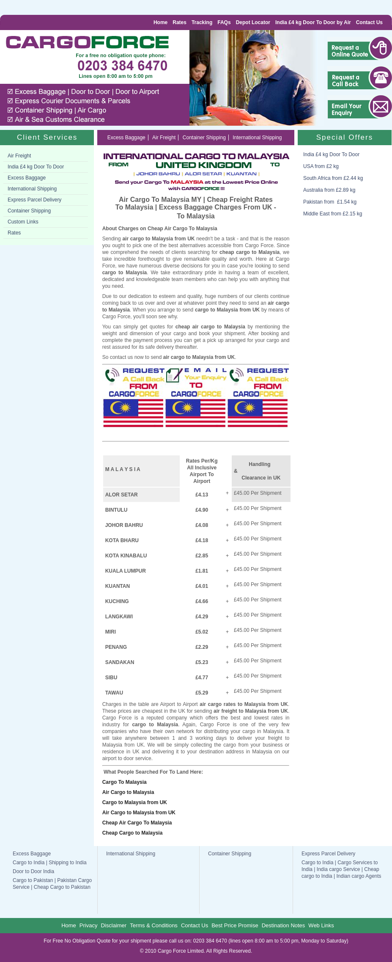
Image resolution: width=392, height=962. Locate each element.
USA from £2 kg (321, 166)
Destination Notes (283, 925)
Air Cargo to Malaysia (128, 792)
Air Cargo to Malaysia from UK (138, 813)
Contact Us (369, 22)
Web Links (321, 925)
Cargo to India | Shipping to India (50, 863)
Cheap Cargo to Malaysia (132, 833)
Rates (179, 22)
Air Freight (19, 156)
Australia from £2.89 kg (329, 190)
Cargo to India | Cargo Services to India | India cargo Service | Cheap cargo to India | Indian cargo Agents (341, 869)
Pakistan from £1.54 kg (329, 202)
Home (160, 22)
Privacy (88, 925)
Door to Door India (33, 871)
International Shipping (32, 189)
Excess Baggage (27, 178)
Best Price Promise (234, 925)
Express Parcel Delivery (34, 200)
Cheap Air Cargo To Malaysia (137, 823)
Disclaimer (113, 925)
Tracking (202, 22)
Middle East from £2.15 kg (332, 214)
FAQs (223, 22)
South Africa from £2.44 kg (333, 178)
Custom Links (23, 222)
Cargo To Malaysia (124, 782)
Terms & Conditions (154, 925)
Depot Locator (253, 22)
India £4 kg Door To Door (36, 167)
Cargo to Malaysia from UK (134, 802)
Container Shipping (29, 211)
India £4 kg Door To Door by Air (313, 22)
